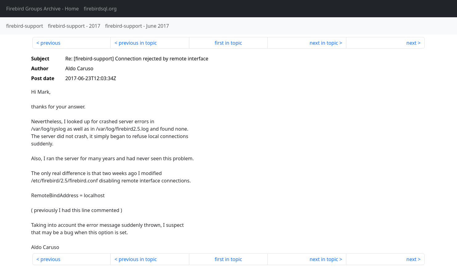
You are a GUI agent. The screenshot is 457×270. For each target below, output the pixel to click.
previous (50, 42)
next (411, 42)
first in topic (228, 42)
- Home (42, 8)
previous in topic (138, 42)
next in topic (324, 42)
